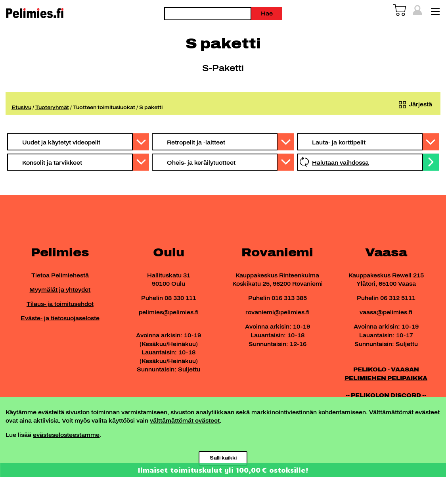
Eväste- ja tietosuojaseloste (60, 318)
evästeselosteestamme (66, 435)
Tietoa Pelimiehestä (60, 275)
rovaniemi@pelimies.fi (277, 312)
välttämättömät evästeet (185, 420)
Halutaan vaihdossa (340, 163)
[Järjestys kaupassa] (414, 104)
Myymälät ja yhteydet (59, 290)
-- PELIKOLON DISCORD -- (386, 395)
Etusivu (21, 107)
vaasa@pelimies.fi (386, 312)
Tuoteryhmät (52, 107)
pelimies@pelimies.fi (169, 312)
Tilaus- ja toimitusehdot (60, 304)
